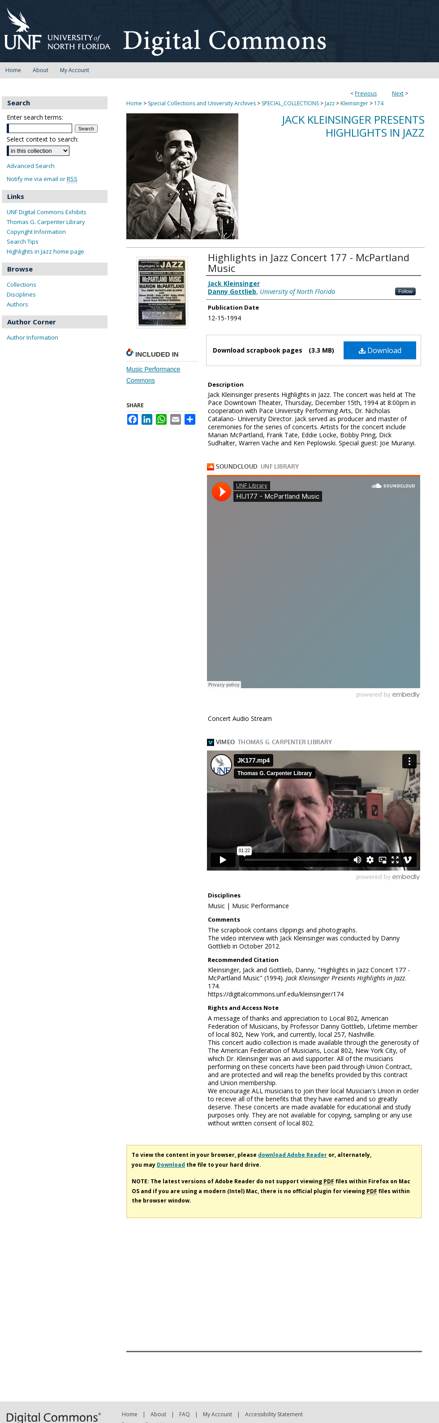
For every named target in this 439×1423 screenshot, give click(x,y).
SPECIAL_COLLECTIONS (290, 103)
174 (378, 103)
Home (134, 103)
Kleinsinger (354, 103)
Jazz (330, 103)
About (158, 1414)
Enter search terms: (35, 117)
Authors (17, 304)
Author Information (32, 337)
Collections (21, 284)
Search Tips (23, 241)
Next (398, 93)
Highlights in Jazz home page (45, 251)
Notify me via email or (42, 179)
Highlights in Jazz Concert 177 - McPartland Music (308, 262)
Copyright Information (36, 232)
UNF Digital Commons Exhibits (46, 212)
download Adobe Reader (292, 1155)
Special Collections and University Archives (202, 103)
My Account (217, 1414)
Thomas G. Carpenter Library (46, 222)
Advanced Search (31, 166)
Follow (405, 291)
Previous (366, 93)
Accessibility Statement (274, 1414)
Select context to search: (42, 139)
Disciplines (21, 294)
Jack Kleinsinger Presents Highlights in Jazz (353, 126)
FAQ (184, 1414)
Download (380, 350)
